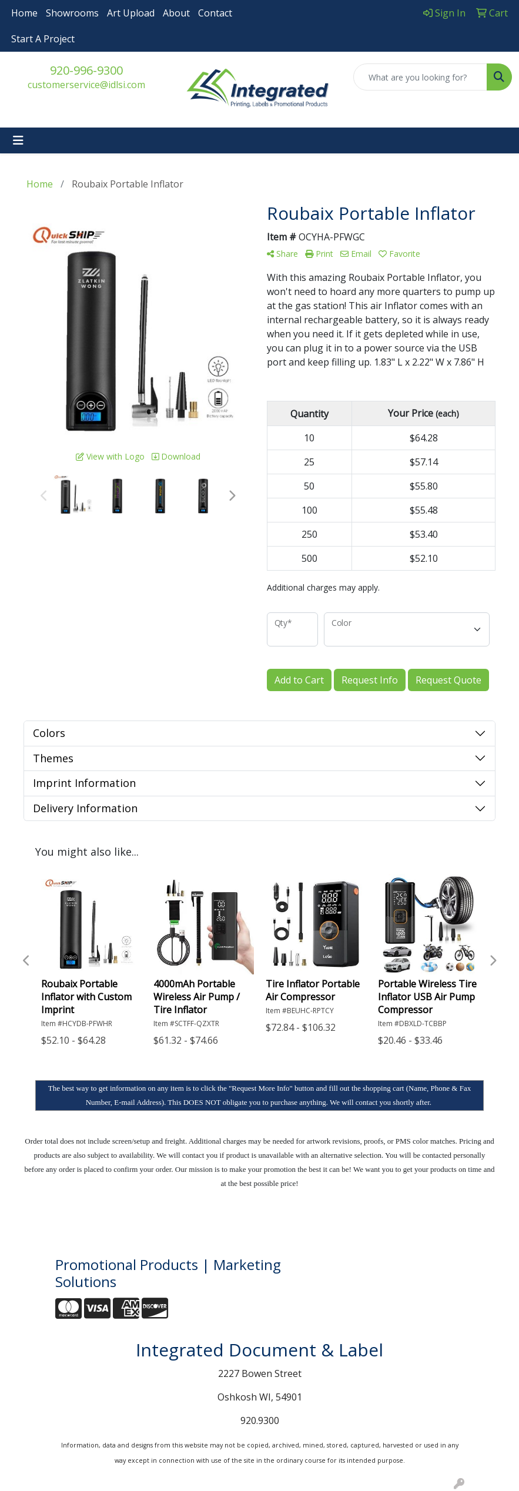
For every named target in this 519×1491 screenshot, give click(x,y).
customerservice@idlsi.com (86, 84)
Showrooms (72, 12)
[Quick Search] (420, 77)
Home (24, 12)
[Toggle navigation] (18, 140)
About (176, 12)
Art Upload (131, 12)
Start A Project (43, 38)
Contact (215, 12)
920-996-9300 (86, 70)
